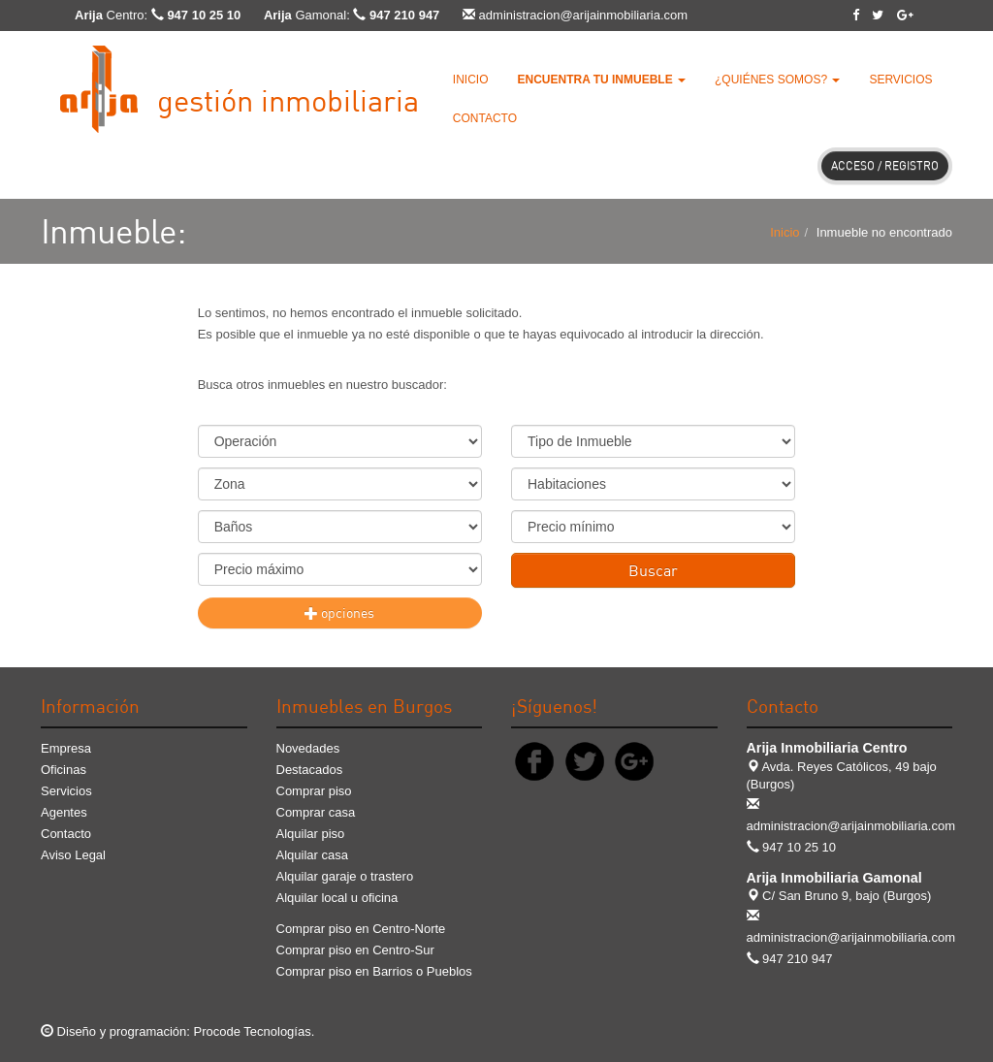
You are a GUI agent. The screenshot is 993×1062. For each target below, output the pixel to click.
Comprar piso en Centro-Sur (355, 950)
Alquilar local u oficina (337, 897)
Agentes (64, 812)
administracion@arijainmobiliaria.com (584, 15)
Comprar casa (316, 812)
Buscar (653, 570)
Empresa (66, 748)
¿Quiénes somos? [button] (777, 79)
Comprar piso (314, 791)
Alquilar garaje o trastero (345, 876)
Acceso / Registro (885, 165)
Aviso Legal (73, 855)
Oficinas (63, 769)
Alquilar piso (310, 833)
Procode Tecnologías (252, 1031)
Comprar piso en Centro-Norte (361, 928)
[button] (601, 79)
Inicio (471, 79)
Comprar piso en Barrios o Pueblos (374, 971)
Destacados (309, 769)
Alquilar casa (312, 855)
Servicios (900, 79)
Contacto (485, 118)
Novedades (308, 748)
